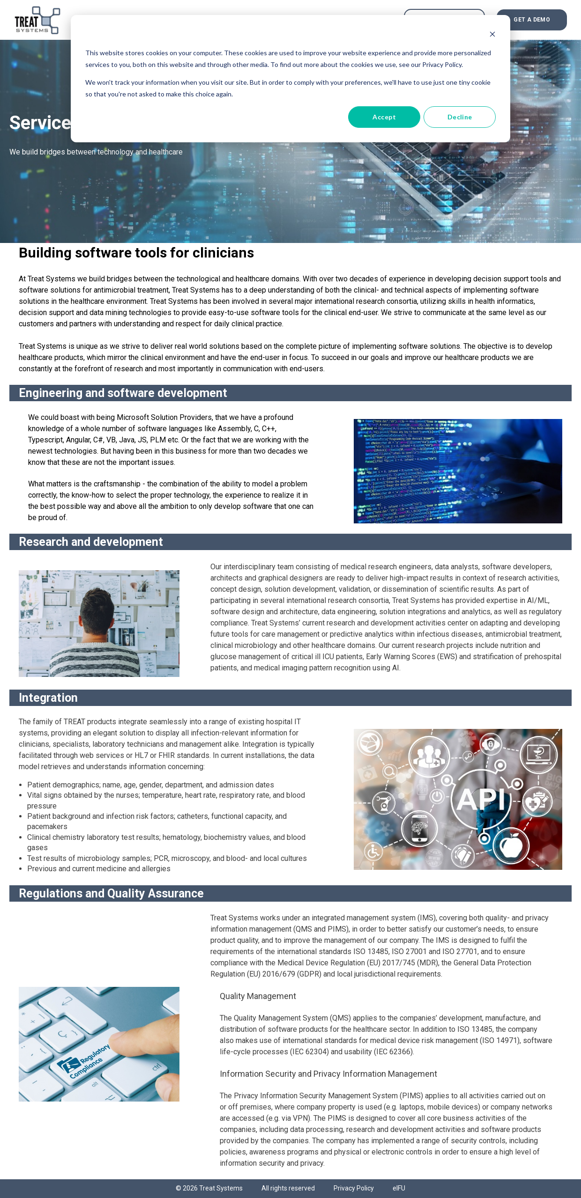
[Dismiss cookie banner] (492, 35)
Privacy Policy (354, 1188)
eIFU (399, 1188)
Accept (384, 117)
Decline (459, 117)
